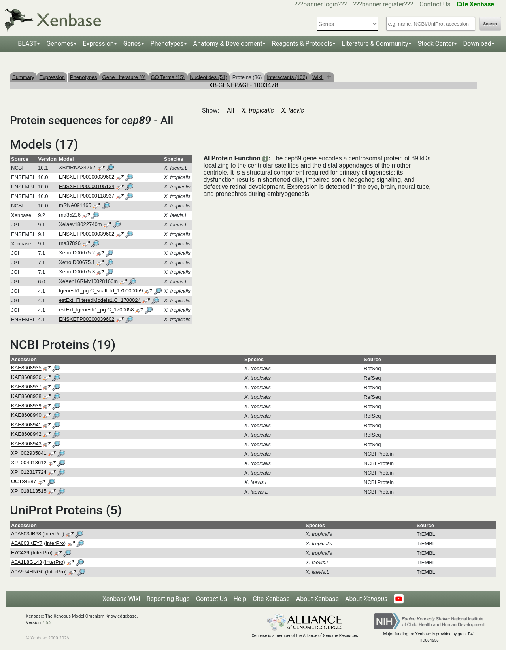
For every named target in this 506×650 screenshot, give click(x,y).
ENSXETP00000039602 (86, 177)
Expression (98, 43)
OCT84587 (23, 482)
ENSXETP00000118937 (86, 196)
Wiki (317, 77)
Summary (23, 77)
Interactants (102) (287, 77)
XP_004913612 (29, 463)
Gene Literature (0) (124, 77)
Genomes (59, 43)
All (230, 110)
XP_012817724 (29, 472)
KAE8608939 (26, 406)
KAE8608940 (26, 415)
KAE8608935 (26, 368)
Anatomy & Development (227, 43)
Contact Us (435, 4)
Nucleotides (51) (208, 77)
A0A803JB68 (26, 534)
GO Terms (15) (168, 77)
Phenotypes (167, 43)
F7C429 (20, 553)
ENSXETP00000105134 (86, 186)
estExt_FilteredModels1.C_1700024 (100, 300)
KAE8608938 (26, 396)
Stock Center (436, 43)
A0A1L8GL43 (26, 562)
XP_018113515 (29, 491)
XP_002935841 (29, 453)
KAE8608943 (26, 444)
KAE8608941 (26, 425)
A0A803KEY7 (27, 543)
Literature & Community (375, 43)
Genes (132, 43)
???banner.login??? (321, 4)
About (366, 599)
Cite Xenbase (271, 599)
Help (239, 599)
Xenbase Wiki (121, 599)
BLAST (27, 43)
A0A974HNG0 (27, 572)
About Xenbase (317, 599)
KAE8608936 (26, 378)
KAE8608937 (26, 387)
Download (477, 43)
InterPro (53, 534)
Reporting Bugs (168, 599)
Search (490, 23)
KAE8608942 (26, 434)
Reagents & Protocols (302, 43)
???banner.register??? (383, 4)
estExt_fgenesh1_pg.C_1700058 (96, 310)
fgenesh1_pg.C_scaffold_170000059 (101, 291)
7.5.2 (47, 622)
